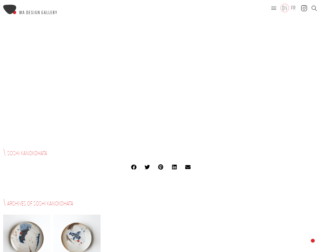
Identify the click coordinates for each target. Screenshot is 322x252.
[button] (273, 7)
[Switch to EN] (284, 8)
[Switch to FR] (293, 8)
